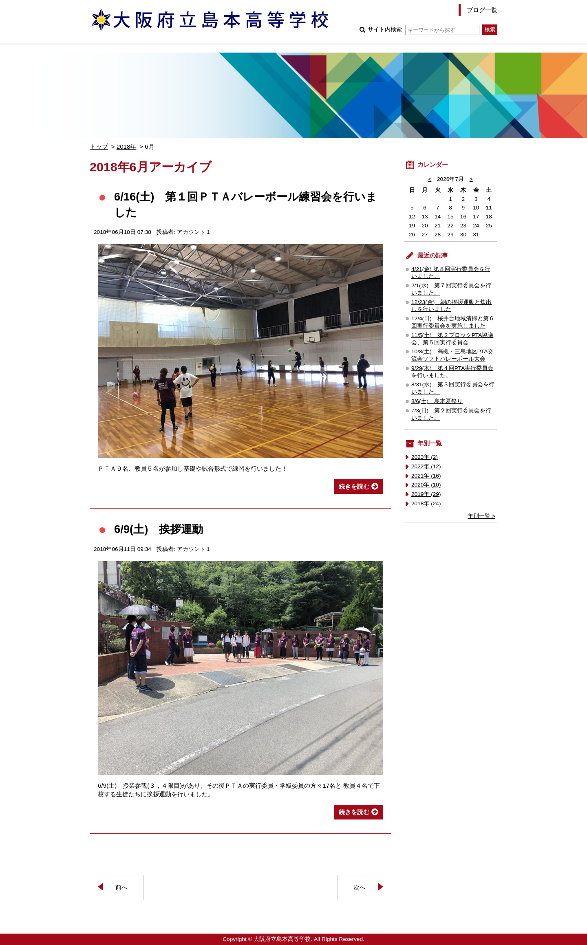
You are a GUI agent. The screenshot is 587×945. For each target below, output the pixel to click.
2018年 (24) (426, 503)
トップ (99, 146)
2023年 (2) (424, 457)
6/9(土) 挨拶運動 (158, 529)
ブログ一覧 (482, 10)
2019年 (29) (426, 494)
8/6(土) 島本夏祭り (437, 401)
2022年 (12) (426, 466)
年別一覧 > (481, 516)
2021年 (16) (426, 476)
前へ (121, 887)
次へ (359, 887)
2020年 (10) (426, 485)
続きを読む (354, 486)
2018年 (127, 146)
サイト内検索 (423, 29)
